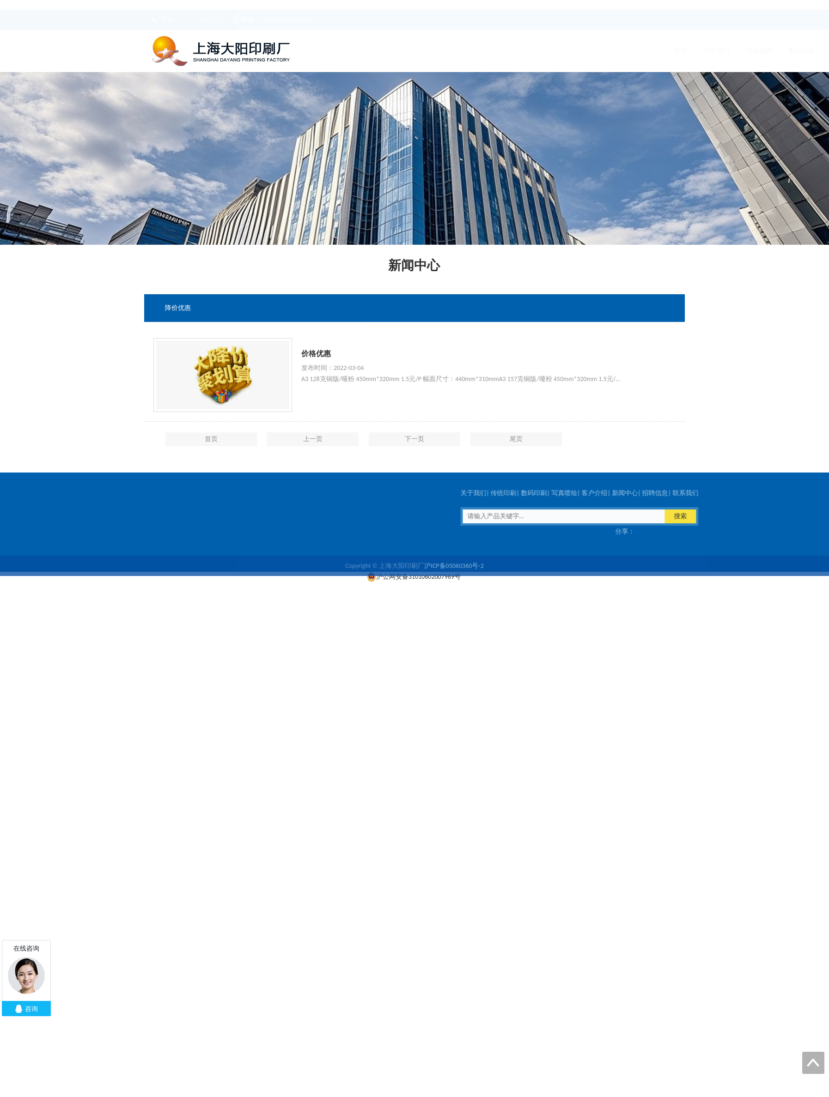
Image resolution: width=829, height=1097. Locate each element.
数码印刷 (451, 51)
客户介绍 (536, 51)
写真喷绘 (494, 51)
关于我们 (366, 51)
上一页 (313, 445)
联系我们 (664, 51)
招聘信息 (621, 51)
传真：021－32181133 (117, 531)
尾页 (516, 445)
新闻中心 (579, 51)
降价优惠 (178, 308)
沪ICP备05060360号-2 (453, 571)
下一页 (414, 445)
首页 (330, 51)
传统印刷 (409, 51)
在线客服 (181, 531)
